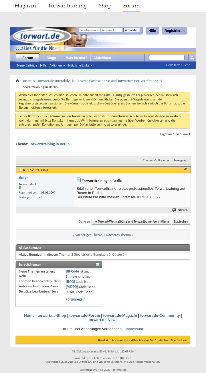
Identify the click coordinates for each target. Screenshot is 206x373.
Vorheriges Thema (89, 235)
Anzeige (178, 160)
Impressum (134, 329)
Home (29, 315)
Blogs (51, 58)
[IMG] (70, 281)
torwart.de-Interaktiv (54, 80)
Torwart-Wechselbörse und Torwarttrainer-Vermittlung (117, 80)
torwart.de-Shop (51, 315)
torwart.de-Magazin (120, 315)
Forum (131, 6)
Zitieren (180, 210)
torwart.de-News (102, 320)
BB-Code (72, 271)
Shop (105, 6)
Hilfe (152, 31)
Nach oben (181, 221)
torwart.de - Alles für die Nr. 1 (134, 340)
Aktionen (55, 65)
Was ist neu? (76, 58)
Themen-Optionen (155, 160)
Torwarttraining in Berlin (49, 144)
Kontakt (104, 340)
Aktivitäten (102, 58)
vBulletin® (95, 358)
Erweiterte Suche (178, 65)
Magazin (25, 6)
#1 (186, 169)
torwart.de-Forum (84, 315)
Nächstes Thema (118, 235)
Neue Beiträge (27, 65)
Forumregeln (76, 299)
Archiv (164, 340)
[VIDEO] (72, 287)
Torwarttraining (67, 6)
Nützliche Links (78, 65)
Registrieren (175, 31)
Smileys (72, 276)
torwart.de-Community (160, 315)
